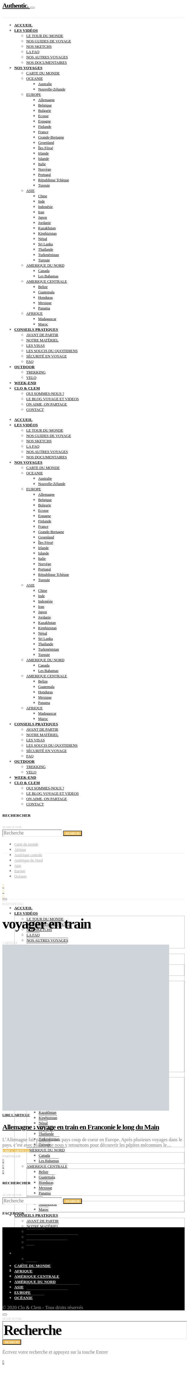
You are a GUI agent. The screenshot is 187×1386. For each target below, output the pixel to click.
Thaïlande (45, 249)
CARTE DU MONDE (43, 73)
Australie (45, 84)
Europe (22, 1292)
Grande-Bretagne (51, 137)
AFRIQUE (34, 313)
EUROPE (33, 94)
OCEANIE (34, 78)
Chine (42, 196)
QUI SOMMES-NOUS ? (45, 393)
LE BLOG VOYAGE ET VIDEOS (52, 399)
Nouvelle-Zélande (51, 89)
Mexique (45, 303)
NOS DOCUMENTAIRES (46, 62)
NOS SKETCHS (39, 46)
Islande (43, 158)
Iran (41, 212)
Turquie (44, 185)
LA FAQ (32, 52)
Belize (43, 286)
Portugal (44, 174)
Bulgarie (44, 110)
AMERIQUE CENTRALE (46, 281)
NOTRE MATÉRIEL (42, 340)
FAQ (30, 361)
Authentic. (16, 5)
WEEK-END (25, 383)
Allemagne (46, 100)
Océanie (23, 1298)
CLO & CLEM (27, 388)
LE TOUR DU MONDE (44, 36)
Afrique (20, 849)
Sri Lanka (45, 244)
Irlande (43, 153)
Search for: (12, 827)
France (43, 132)
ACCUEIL (23, 25)
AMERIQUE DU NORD (45, 265)
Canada (43, 270)
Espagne (44, 121)
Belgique (45, 105)
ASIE (30, 190)
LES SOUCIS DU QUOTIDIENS (52, 351)
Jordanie (44, 222)
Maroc (43, 324)
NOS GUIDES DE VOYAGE (48, 41)
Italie (42, 164)
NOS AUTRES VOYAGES (47, 57)
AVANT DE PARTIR (42, 335)
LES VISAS (35, 345)
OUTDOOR (24, 367)
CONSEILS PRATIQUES (36, 329)
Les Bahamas (48, 276)
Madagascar (47, 319)
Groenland (46, 142)
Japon (42, 217)
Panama (44, 308)
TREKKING (36, 372)
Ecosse (43, 116)
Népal (42, 238)
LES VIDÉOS (26, 30)
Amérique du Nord (35, 1281)
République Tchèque (53, 180)
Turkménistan (48, 254)
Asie (19, 1287)
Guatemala (46, 292)
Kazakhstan (47, 228)
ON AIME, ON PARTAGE (46, 404)
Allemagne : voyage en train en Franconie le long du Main (80, 1127)
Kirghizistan (47, 233)
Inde (41, 201)
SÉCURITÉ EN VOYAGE (46, 356)
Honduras (45, 297)
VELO (31, 377)
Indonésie (45, 206)
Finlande (44, 126)
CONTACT (35, 409)
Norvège (44, 169)
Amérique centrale (36, 1276)
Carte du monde (26, 844)
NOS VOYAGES (28, 68)
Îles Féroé (45, 148)
